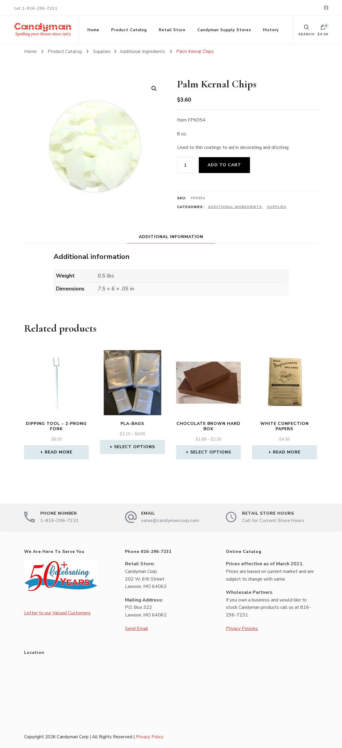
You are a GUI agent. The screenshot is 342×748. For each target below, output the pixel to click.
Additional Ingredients (235, 207)
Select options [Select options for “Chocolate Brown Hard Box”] (210, 452)
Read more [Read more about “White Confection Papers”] (287, 452)
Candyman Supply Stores (224, 30)
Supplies (276, 207)
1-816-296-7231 (59, 520)
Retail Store (172, 30)
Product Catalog (129, 30)
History (271, 30)
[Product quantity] (187, 165)
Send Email (136, 628)
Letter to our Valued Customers (57, 613)
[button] (154, 88)
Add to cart (224, 165)
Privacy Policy (150, 737)
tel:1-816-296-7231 (35, 8)
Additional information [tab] (171, 237)
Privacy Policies (242, 628)
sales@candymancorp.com (170, 520)
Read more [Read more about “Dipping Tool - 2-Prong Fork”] (58, 452)
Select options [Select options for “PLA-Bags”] (134, 447)
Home (93, 30)
